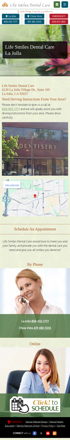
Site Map (61, 425)
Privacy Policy (48, 425)
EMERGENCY (58, 16)
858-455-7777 (11, 109)
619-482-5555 (42, 328)
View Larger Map (12, 185)
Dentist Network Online (28, 425)
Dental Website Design (37, 421)
